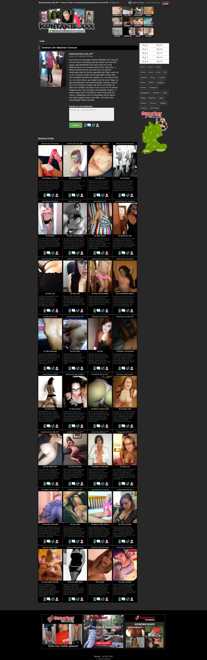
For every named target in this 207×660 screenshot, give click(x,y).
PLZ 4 (145, 61)
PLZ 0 (145, 45)
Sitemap (97, 656)
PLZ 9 (160, 61)
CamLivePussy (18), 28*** (75, 316)
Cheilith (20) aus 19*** (75, 489)
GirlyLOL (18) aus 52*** (50, 547)
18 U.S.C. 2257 (107, 656)
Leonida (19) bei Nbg (50, 316)
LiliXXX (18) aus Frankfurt (100, 143)
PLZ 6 (160, 49)
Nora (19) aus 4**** (100, 201)
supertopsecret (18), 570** (125, 316)
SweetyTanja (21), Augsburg (125, 201)
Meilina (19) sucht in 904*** (75, 374)
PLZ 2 (145, 53)
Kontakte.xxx (114, 3)
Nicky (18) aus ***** (75, 201)
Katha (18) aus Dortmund (125, 259)
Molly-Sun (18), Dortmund (125, 143)
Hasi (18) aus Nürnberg (50, 201)
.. (106, 363)
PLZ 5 (160, 45)
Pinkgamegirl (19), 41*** (125, 432)
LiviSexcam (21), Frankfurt (100, 259)
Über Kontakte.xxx (153, 3)
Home (42, 41)
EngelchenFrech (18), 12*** (50, 432)
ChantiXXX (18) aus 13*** (100, 374)
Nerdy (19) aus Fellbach (125, 547)
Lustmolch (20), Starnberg (50, 259)
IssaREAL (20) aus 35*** (75, 432)
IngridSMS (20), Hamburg (100, 489)
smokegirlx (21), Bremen (100, 316)
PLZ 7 (160, 53)
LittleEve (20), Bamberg (75, 259)
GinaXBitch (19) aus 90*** (50, 489)
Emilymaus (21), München (100, 547)
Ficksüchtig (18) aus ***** (100, 432)
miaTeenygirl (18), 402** (75, 143)
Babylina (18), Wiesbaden (50, 143)
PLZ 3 (145, 57)
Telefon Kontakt (138, 3)
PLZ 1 (145, 49)
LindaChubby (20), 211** (125, 489)
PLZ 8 (160, 57)
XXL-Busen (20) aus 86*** (125, 374)
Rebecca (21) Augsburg (75, 547)
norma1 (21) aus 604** (50, 374)
